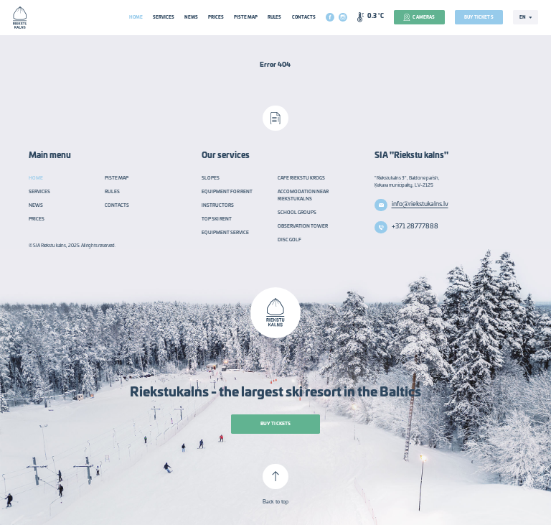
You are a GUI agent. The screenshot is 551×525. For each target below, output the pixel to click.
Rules (274, 17)
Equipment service (225, 233)
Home (136, 17)
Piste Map (246, 17)
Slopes (211, 178)
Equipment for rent (227, 192)
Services (163, 17)
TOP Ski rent (217, 219)
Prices (216, 17)
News (191, 17)
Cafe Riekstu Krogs (301, 178)
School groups (297, 212)
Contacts (304, 17)
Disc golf (289, 240)
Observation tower (303, 226)
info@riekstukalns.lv (420, 204)
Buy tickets (479, 17)
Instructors (218, 205)
